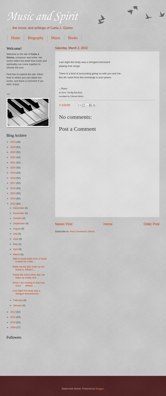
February (18, 300)
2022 (13, 157)
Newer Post (63, 224)
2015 (13, 193)
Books (73, 38)
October (17, 218)
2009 (13, 327)
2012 (13, 312)
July (15, 233)
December (19, 208)
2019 (13, 172)
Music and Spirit (42, 17)
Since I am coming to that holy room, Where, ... (28, 284)
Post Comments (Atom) (82, 231)
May (15, 244)
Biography (35, 38)
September (19, 223)
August (17, 228)
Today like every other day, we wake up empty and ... (28, 276)
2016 (13, 188)
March (16, 254)
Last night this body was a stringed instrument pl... (26, 292)
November (19, 213)
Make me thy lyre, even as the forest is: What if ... (28, 268)
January (17, 305)
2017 (13, 183)
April (15, 249)
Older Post (151, 224)
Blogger (99, 388)
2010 (13, 322)
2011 (13, 317)
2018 (13, 178)
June (16, 238)
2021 (13, 162)
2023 (13, 152)
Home (15, 38)
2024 (13, 147)
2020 (13, 167)
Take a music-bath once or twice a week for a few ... (29, 260)
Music (55, 38)
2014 (13, 198)
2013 (13, 203)
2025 (13, 141)
